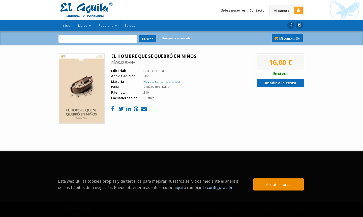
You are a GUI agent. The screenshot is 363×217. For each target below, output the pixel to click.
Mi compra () (286, 38)
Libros (84, 25)
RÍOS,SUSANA (123, 62)
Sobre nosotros (233, 10)
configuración (220, 187)
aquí (178, 187)
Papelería (108, 25)
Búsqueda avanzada (175, 38)
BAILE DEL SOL (154, 70)
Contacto (257, 10)
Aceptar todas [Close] (278, 184)
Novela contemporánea (161, 81)
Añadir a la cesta (280, 82)
